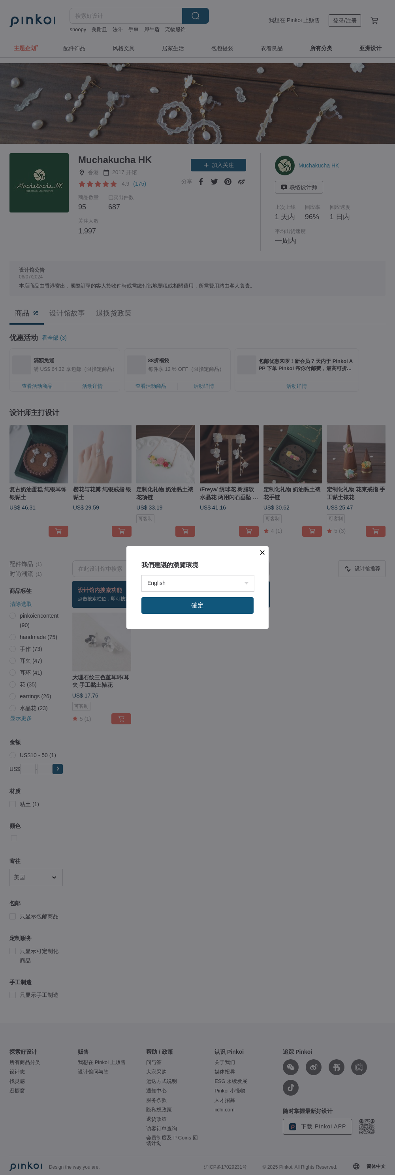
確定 (197, 709)
